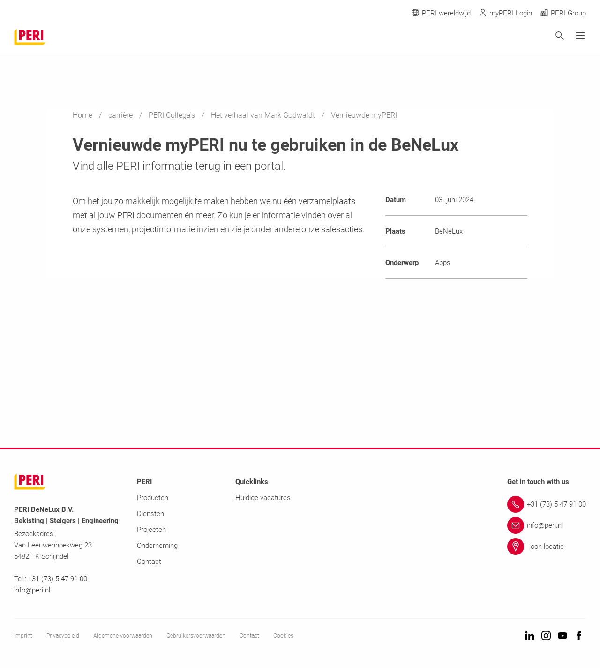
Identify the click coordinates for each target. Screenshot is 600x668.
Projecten (151, 529)
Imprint (23, 635)
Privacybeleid (62, 635)
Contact (149, 561)
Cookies (283, 635)
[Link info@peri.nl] (546, 525)
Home (83, 115)
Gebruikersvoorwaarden (195, 635)
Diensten (150, 513)
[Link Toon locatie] (546, 546)
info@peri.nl (33, 590)
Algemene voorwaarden (122, 635)
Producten (152, 497)
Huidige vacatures (263, 497)
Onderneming (157, 545)
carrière (121, 115)
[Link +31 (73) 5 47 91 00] (546, 504)
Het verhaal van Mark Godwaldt (264, 115)
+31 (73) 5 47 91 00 (57, 579)
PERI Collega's (173, 115)
